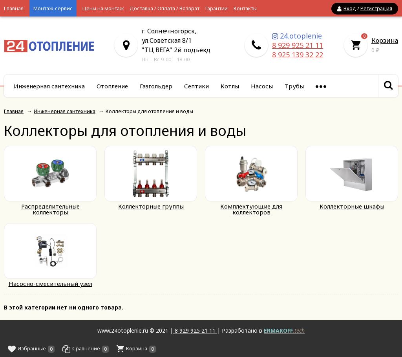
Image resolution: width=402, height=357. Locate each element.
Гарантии (216, 8)
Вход (350, 8)
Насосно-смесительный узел (50, 283)
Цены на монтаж (103, 8)
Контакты (245, 8)
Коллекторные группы (151, 206)
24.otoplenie (301, 35)
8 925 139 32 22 (297, 54)
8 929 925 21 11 (297, 45)
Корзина (384, 40)
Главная (14, 8)
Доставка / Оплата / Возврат (164, 8)
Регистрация (376, 8)
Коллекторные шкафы (352, 206)
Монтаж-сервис (53, 8)
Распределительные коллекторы (50, 209)
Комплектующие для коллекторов (251, 209)
